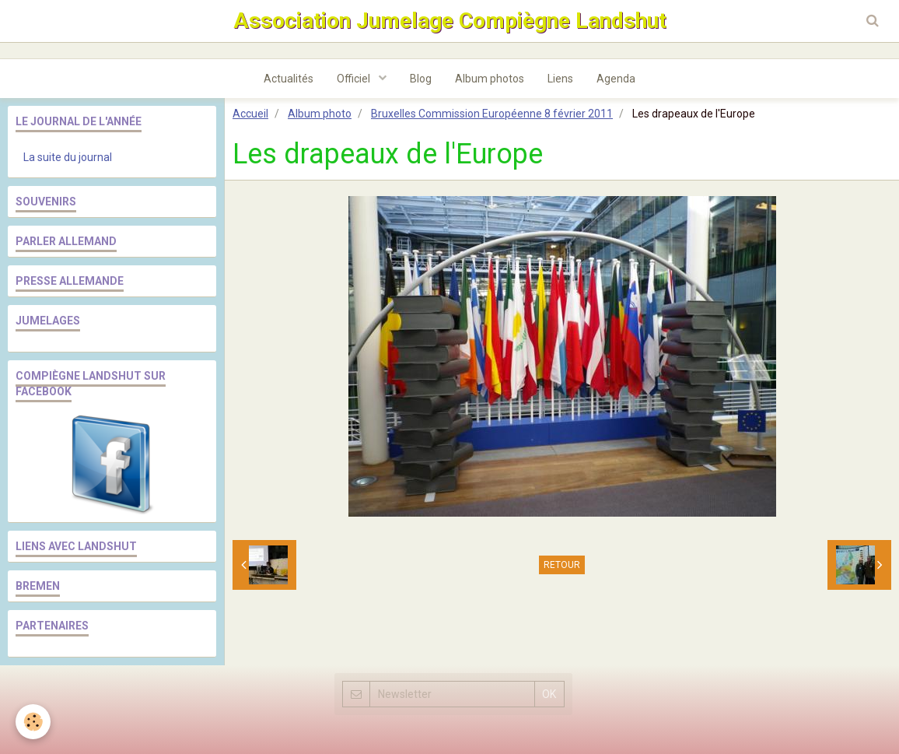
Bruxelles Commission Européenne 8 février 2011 (492, 113)
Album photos (489, 78)
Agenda (615, 78)
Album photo (320, 113)
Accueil (250, 113)
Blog (421, 78)
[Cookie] (33, 721)
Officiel (355, 78)
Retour (562, 564)
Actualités (288, 78)
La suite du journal (67, 157)
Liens (560, 78)
